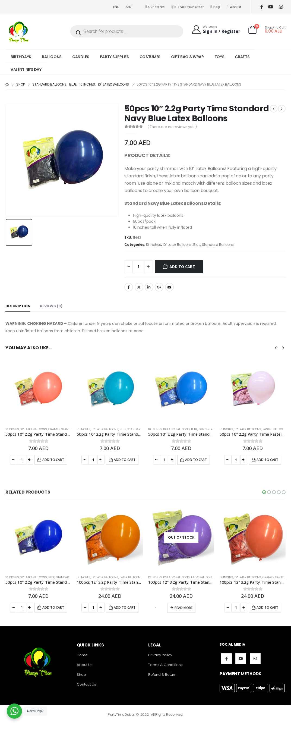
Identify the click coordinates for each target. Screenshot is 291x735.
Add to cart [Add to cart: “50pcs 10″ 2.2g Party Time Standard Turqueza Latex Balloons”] (124, 459)
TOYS (219, 56)
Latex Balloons (131, 577)
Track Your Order (187, 7)
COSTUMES (150, 56)
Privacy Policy (160, 655)
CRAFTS (242, 56)
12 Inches (83, 577)
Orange (54, 429)
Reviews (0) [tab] (51, 306)
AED (128, 7)
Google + (159, 287)
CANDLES (80, 56)
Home (82, 655)
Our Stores (155, 7)
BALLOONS (52, 56)
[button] (264, 492)
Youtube (240, 658)
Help (215, 7)
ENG (116, 7)
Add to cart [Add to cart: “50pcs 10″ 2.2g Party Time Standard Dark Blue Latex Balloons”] (53, 607)
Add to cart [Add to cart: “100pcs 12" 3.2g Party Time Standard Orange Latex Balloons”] (124, 607)
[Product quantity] (138, 266)
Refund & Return (162, 674)
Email (169, 287)
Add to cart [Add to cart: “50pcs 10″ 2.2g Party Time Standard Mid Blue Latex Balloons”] (196, 459)
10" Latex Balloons (177, 244)
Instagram (255, 658)
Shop (81, 674)
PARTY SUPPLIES (114, 56)
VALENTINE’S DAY (26, 69)
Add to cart (182, 266)
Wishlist (234, 7)
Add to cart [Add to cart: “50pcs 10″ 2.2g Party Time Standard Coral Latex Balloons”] (53, 459)
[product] (38, 390)
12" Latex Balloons (105, 577)
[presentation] (275, 348)
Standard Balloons (218, 244)
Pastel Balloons (274, 429)
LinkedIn (149, 287)
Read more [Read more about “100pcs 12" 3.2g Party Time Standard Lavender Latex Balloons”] (183, 607)
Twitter (139, 287)
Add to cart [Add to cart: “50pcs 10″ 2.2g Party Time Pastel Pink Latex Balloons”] (267, 459)
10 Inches (153, 244)
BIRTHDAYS (21, 56)
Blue (196, 244)
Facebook (128, 287)
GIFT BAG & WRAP (187, 56)
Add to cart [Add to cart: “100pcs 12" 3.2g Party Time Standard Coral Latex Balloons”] (267, 607)
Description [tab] (17, 306)
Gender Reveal (209, 429)
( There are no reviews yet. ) (172, 126)
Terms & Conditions (165, 664)
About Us (85, 664)
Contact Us (86, 684)
